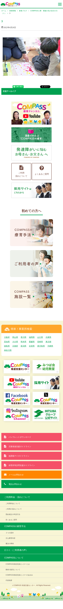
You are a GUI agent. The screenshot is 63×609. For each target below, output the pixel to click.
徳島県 (7, 346)
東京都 (48, 342)
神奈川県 (8, 350)
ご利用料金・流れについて (17, 497)
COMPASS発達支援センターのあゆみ (19, 575)
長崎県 (40, 342)
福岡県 (32, 337)
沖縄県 (50, 346)
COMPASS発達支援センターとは (18, 564)
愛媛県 (32, 342)
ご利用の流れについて (14, 509)
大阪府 (7, 337)
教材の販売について (13, 570)
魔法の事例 (10, 543)
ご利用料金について (13, 503)
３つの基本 (10, 533)
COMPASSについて (13, 558)
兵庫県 (48, 337)
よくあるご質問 (42, 170)
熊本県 (23, 342)
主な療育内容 (10, 538)
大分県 (15, 342)
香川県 (23, 337)
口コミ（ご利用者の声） (16, 550)
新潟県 (23, 346)
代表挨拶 (9, 580)
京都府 (15, 346)
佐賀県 (32, 346)
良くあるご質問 (11, 520)
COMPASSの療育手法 (15, 526)
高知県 (7, 342)
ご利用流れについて (21, 171)
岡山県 (15, 337)
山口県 (40, 337)
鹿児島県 (41, 346)
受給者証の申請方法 (13, 514)
